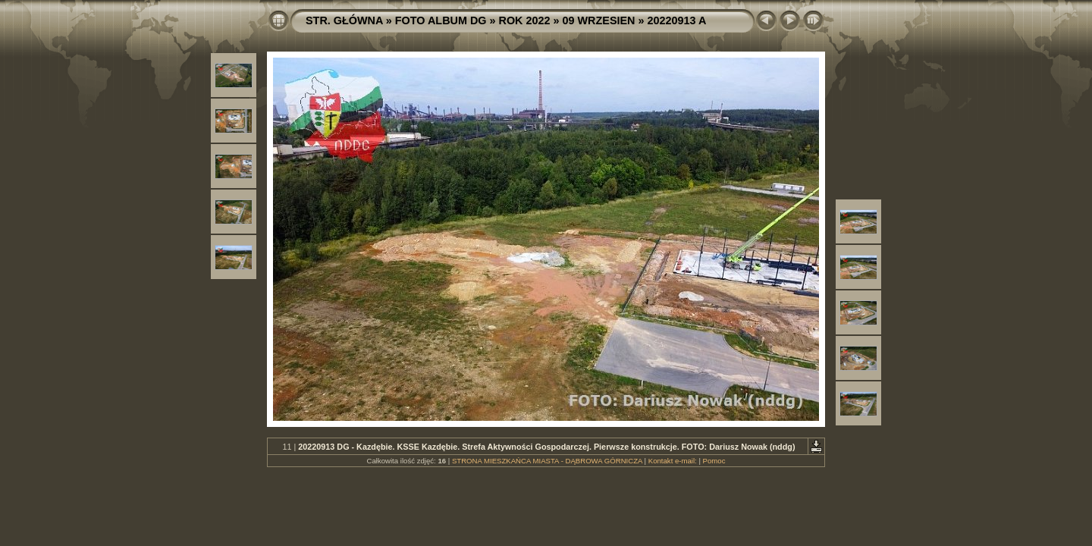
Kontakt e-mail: (672, 461)
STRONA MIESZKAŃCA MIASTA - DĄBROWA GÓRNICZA (547, 461)
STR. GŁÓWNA (344, 20)
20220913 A (676, 20)
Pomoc (714, 461)
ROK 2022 (525, 20)
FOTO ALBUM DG (441, 20)
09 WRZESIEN (599, 20)
